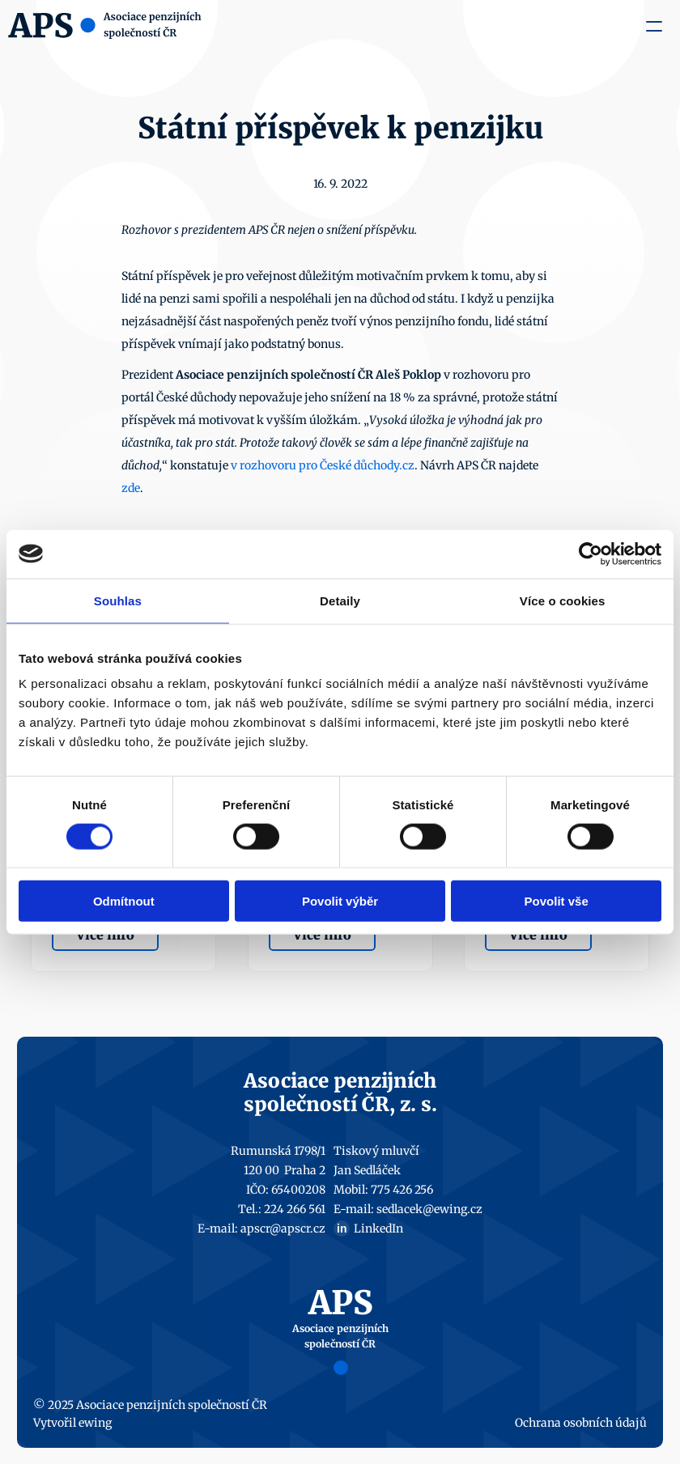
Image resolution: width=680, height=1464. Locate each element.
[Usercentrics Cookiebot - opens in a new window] (590, 553)
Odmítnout (124, 901)
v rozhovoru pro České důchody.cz (322, 465)
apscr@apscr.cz (282, 1228)
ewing (95, 1422)
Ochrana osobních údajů (581, 1422)
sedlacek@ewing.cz (429, 1209)
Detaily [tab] (340, 600)
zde (130, 488)
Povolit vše (557, 901)
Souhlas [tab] (118, 600)
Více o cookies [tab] (563, 600)
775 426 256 (402, 1189)
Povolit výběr (340, 901)
